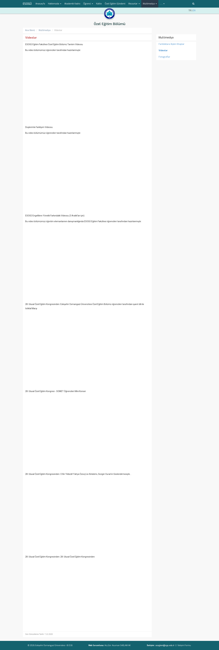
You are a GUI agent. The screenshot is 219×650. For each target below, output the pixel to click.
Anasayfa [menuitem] (40, 3)
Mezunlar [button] (134, 3)
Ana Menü (30, 30)
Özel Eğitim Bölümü (109, 24)
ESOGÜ (27, 4)
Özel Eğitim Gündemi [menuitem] (115, 3)
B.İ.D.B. (70, 645)
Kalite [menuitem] (99, 3)
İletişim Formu (184, 645)
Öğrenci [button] (88, 3)
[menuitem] (176, 51)
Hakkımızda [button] (54, 3)
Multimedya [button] (150, 3)
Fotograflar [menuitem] (164, 56)
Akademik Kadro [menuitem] (72, 3)
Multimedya (44, 30)
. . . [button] (162, 3)
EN (194, 10)
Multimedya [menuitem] (166, 37)
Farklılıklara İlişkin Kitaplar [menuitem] (171, 44)
